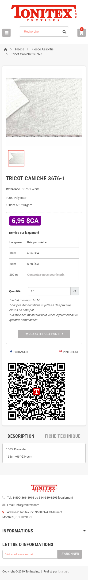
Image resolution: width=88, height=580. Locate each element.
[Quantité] (49, 291)
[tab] (21, 436)
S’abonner (70, 554)
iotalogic (63, 571)
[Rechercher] (44, 31)
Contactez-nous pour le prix (46, 274)
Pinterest (69, 352)
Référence (13, 189)
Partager (18, 352)
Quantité (14, 291)
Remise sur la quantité (24, 232)
